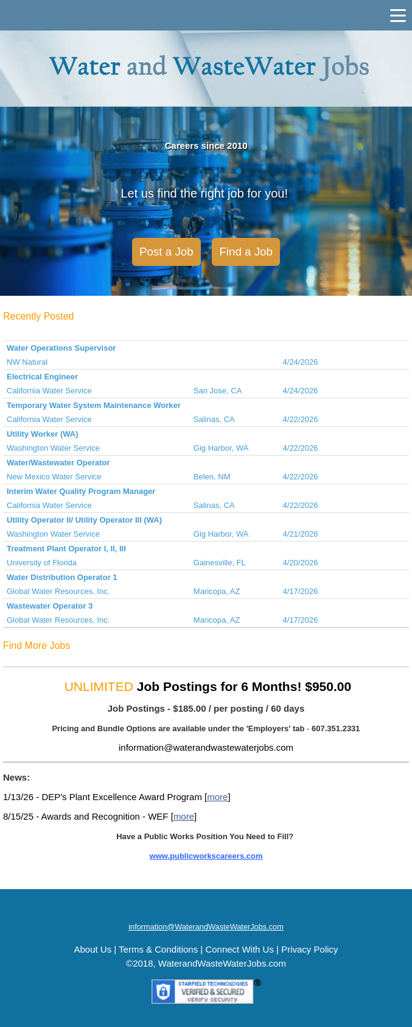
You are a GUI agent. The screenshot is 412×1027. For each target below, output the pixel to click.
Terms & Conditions (158, 949)
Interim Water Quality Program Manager (81, 491)
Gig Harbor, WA (221, 448)
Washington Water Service (53, 448)
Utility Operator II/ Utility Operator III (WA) (84, 519)
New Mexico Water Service (54, 476)
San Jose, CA (218, 390)
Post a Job (166, 251)
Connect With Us (239, 949)
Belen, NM (212, 476)
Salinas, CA (214, 419)
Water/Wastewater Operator (58, 462)
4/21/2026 (300, 534)
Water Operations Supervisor (61, 347)
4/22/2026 (300, 419)
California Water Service (49, 390)
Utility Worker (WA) (43, 433)
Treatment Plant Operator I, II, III (66, 548)
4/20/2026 (300, 562)
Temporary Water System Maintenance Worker (94, 405)
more (217, 797)
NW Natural (27, 362)
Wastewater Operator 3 (50, 605)
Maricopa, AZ (217, 591)
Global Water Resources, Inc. (58, 591)
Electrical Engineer (42, 376)
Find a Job (246, 251)
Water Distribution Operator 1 (62, 577)
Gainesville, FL (220, 562)
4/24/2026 (300, 362)
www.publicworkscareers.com (206, 856)
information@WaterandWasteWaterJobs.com (206, 926)
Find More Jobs (36, 645)
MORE (254, 875)
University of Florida (42, 562)
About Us (92, 949)
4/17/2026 (300, 591)
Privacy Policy (309, 949)
